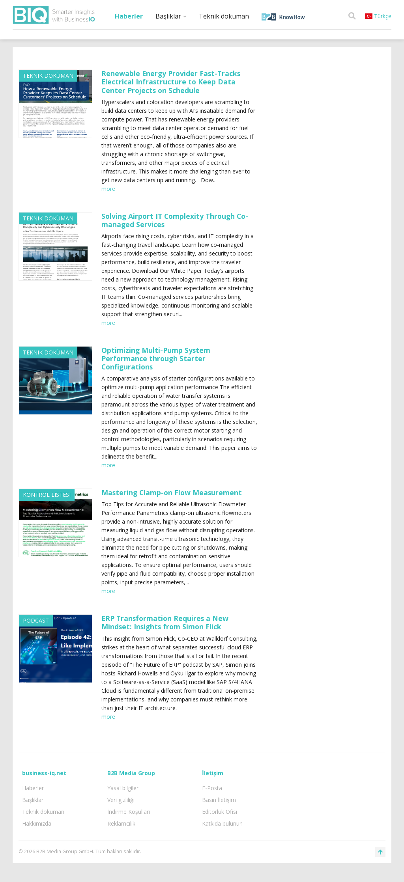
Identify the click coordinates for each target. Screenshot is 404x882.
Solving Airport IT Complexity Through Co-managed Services (174, 220)
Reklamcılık (121, 823)
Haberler (129, 16)
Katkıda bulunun (222, 823)
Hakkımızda (36, 823)
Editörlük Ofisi (219, 811)
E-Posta (212, 788)
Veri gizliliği (121, 800)
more (108, 188)
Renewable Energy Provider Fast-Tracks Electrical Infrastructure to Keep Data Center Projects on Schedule (170, 82)
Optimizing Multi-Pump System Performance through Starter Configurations (155, 358)
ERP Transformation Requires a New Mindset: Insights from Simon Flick (164, 622)
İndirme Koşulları (128, 811)
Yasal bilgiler (122, 788)
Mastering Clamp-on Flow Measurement (171, 492)
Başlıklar (170, 16)
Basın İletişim (219, 800)
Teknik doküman (224, 16)
